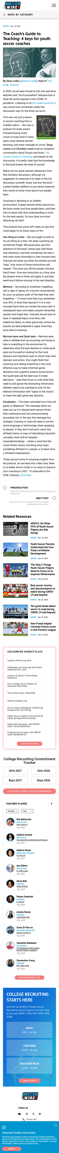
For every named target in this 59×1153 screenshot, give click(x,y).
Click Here (25, 475)
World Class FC (24, 933)
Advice (6, 26)
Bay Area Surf (23, 966)
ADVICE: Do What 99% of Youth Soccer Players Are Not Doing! (42, 528)
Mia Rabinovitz (24, 819)
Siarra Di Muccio (25, 927)
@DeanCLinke (28, 80)
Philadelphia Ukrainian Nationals (32, 840)
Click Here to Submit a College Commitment (29, 791)
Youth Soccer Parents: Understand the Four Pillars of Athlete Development (43, 548)
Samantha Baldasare (27, 942)
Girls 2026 (43, 770)
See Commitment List (29, 978)
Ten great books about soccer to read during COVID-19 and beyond (43, 609)
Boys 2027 (15, 780)
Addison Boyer (24, 850)
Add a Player (29, 1081)
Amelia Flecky (24, 911)
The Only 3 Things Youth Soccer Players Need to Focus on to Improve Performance (43, 569)
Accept (11, 1149)
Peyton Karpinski (25, 896)
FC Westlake (22, 871)
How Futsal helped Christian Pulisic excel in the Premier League (43, 627)
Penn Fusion (22, 886)
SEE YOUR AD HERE (29, 744)
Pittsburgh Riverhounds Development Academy (28, 949)
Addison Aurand (24, 834)
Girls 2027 (15, 770)
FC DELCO (20, 902)
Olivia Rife (22, 881)
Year (25, 811)
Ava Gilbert (22, 865)
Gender (11, 811)
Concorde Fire (23, 917)
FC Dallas (21, 856)
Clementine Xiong (26, 960)
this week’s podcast (43, 103)
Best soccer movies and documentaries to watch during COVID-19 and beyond (43, 590)
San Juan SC (22, 825)
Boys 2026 (43, 780)
